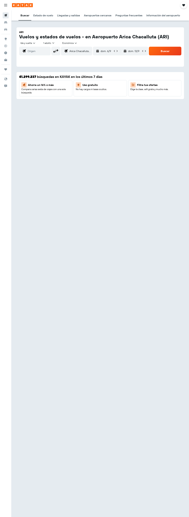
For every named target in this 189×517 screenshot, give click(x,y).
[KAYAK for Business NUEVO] (5, 60)
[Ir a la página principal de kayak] (22, 5)
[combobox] (70, 43)
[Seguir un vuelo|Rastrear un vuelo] (5, 46)
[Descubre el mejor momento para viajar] (5, 53)
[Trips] (5, 69)
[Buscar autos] (5, 29)
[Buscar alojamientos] (5, 22)
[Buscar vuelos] (5, 15)
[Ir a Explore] (5, 39)
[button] (5, 5)
